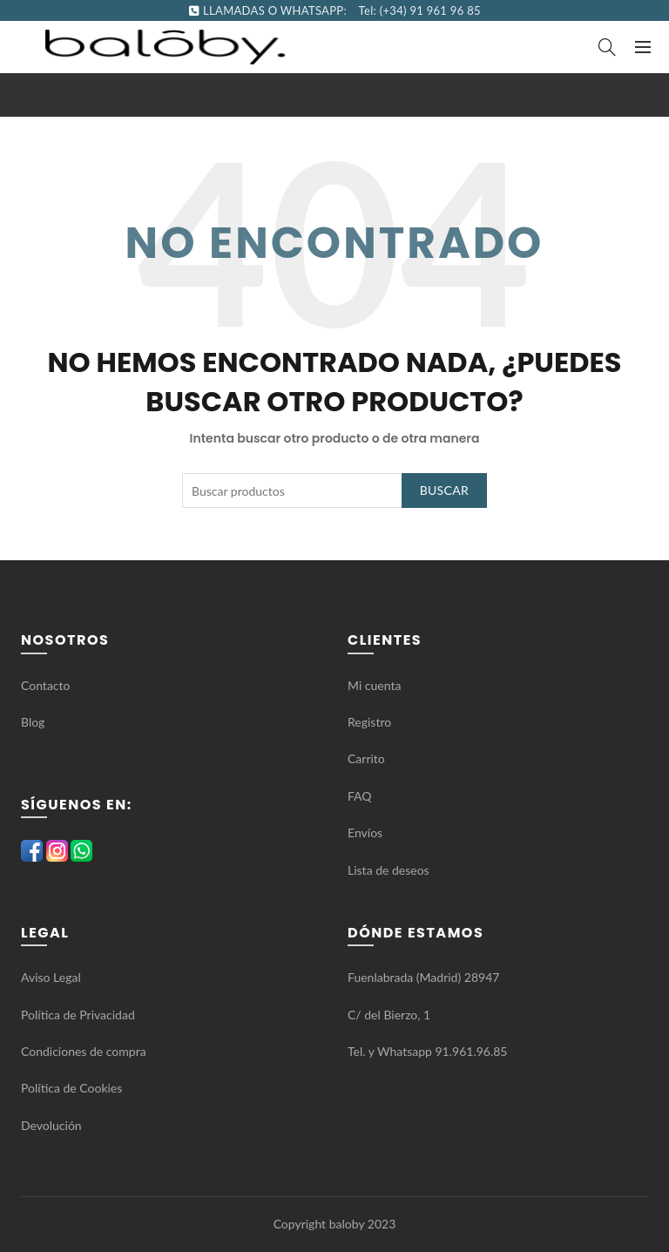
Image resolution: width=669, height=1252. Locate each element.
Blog (32, 721)
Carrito (366, 758)
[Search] (607, 47)
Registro (369, 721)
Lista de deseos (388, 870)
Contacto (45, 685)
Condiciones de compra (83, 1051)
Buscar (444, 490)
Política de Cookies (71, 1087)
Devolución (51, 1125)
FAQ (361, 795)
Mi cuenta (374, 685)
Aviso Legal (51, 977)
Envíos (365, 832)
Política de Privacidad (78, 1014)
